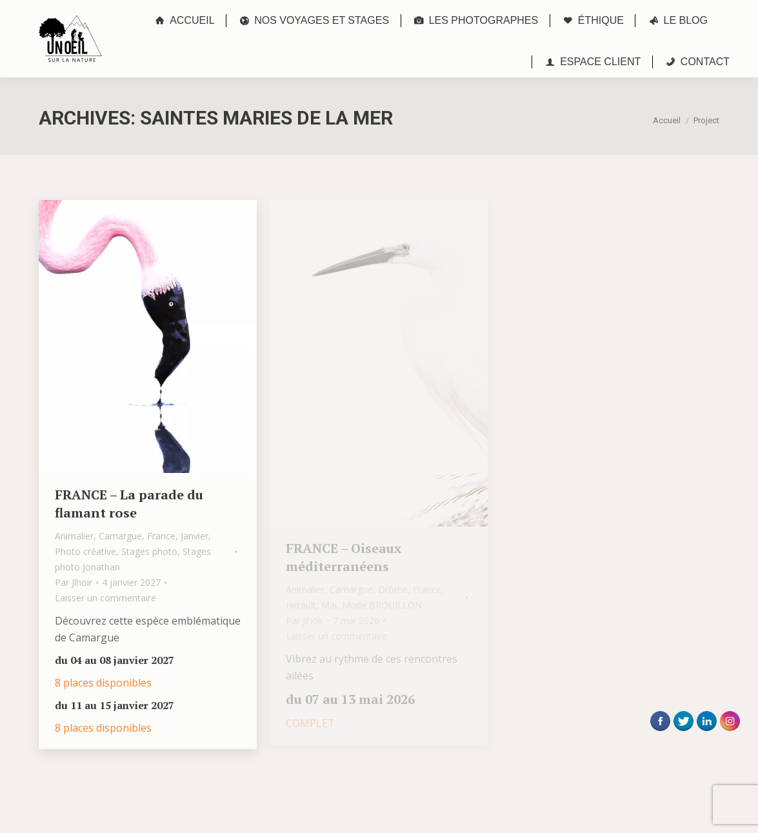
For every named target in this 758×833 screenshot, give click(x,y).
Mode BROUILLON (382, 605)
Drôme (393, 589)
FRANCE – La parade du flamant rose (129, 503)
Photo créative (85, 551)
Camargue (120, 536)
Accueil (667, 120)
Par (73, 582)
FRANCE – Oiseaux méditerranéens (343, 557)
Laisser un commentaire (105, 598)
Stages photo (149, 551)
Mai (329, 605)
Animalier (74, 536)
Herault (301, 605)
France (161, 536)
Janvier (194, 536)
